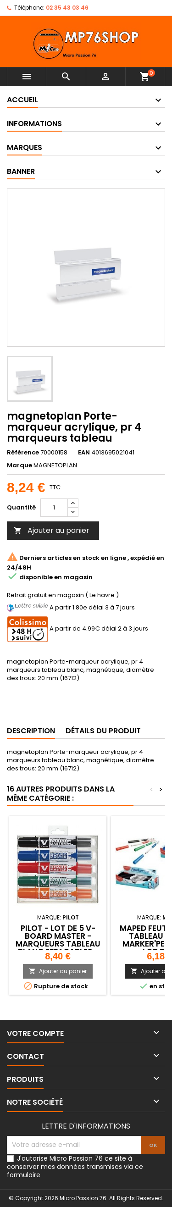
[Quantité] (54, 507)
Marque (19, 465)
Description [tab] (31, 730)
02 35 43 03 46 (67, 7)
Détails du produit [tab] (103, 730)
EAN (84, 452)
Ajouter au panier (51, 530)
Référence (23, 452)
